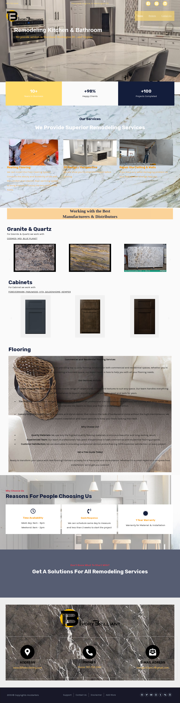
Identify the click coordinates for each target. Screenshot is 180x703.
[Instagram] (156, 3)
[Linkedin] (165, 3)
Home (136, 16)
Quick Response (89, 517)
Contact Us (167, 16)
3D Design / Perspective (80, 167)
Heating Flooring (19, 167)
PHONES (89, 659)
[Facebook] (148, 3)
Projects (150, 16)
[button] (9, 259)
